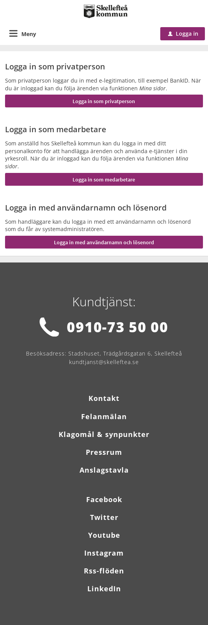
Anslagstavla (104, 470)
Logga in (183, 33)
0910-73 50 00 (117, 327)
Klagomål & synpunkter (104, 434)
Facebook (104, 499)
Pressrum (104, 452)
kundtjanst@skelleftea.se (104, 362)
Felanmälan (104, 416)
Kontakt (104, 398)
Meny (28, 34)
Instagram (104, 553)
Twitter (104, 517)
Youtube (104, 535)
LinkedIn (104, 588)
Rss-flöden (104, 570)
